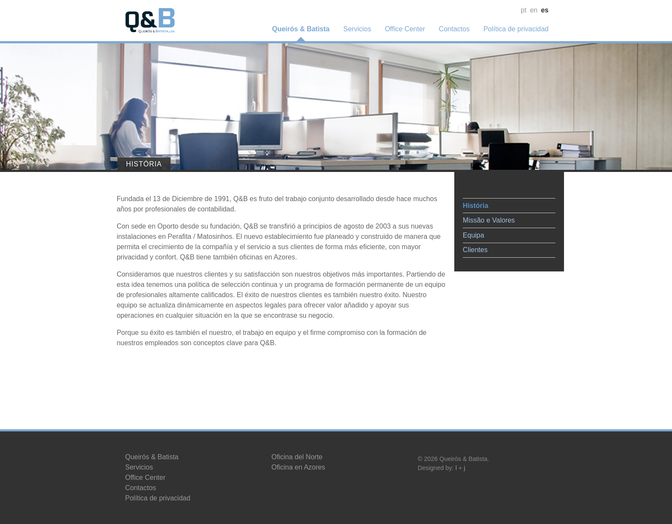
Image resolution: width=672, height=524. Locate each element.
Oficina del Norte (296, 457)
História (467, 202)
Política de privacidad (516, 29)
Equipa (465, 231)
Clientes (466, 246)
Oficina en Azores (298, 467)
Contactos (454, 29)
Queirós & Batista (301, 29)
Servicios (357, 29)
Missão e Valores (480, 216)
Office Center (405, 29)
